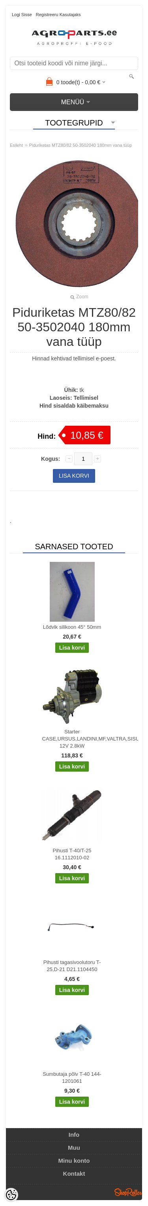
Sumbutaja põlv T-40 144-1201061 (72, 1077)
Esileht (16, 145)
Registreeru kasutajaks (58, 14)
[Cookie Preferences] (11, 1195)
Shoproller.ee (128, 1192)
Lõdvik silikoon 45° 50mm (72, 627)
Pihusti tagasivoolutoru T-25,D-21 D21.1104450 (72, 965)
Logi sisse (22, 14)
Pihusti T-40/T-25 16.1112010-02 (71, 854)
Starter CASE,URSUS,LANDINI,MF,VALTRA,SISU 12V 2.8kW (73, 739)
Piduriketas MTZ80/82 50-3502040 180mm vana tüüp (80, 145)
